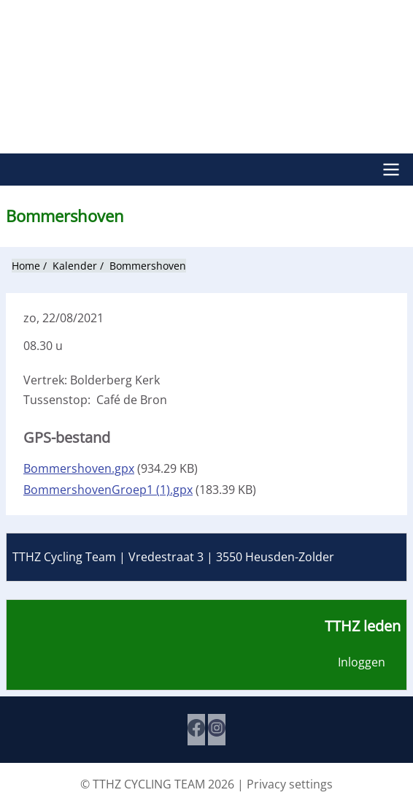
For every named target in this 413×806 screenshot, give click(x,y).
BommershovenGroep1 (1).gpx (108, 490)
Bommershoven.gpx (78, 468)
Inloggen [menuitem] (361, 662)
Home (26, 266)
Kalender (75, 266)
